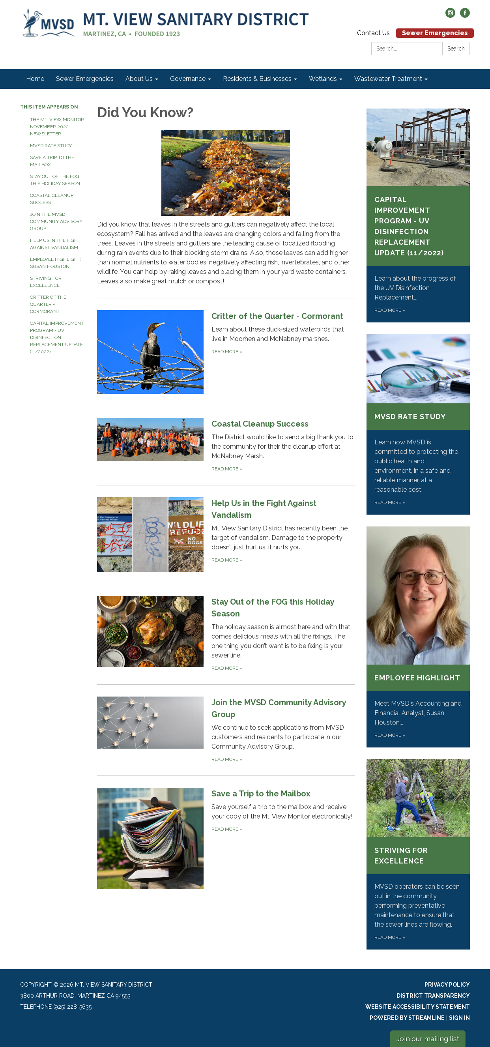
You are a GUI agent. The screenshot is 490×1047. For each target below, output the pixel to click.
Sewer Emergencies (435, 33)
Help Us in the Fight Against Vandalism (55, 244)
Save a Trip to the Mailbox (52, 161)
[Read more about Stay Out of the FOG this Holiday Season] (226, 634)
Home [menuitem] (35, 78)
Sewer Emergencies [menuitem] (85, 78)
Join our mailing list (427, 1038)
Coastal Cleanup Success (51, 199)
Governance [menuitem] (188, 78)
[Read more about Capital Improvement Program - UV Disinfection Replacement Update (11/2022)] (418, 215)
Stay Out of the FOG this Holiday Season (55, 180)
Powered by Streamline (407, 1018)
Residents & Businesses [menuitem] (257, 78)
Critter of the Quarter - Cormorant (48, 304)
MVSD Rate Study (51, 145)
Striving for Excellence (46, 281)
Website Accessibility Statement (417, 1007)
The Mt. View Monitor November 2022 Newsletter (57, 127)
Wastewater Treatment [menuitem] (388, 78)
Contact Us (373, 33)
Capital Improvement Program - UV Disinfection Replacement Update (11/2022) (57, 337)
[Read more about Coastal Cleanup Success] (226, 445)
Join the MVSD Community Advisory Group (56, 221)
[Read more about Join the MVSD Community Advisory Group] (226, 729)
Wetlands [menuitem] (323, 78)
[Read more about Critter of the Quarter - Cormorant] (226, 352)
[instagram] (450, 15)
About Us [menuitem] (139, 78)
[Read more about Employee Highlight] (418, 636)
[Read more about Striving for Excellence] (418, 854)
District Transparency (433, 996)
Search (456, 48)
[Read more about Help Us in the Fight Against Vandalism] (226, 534)
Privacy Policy (447, 984)
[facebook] (465, 15)
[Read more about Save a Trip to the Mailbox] (226, 838)
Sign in (459, 1018)
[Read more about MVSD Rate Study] (418, 424)
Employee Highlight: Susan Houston (55, 263)
